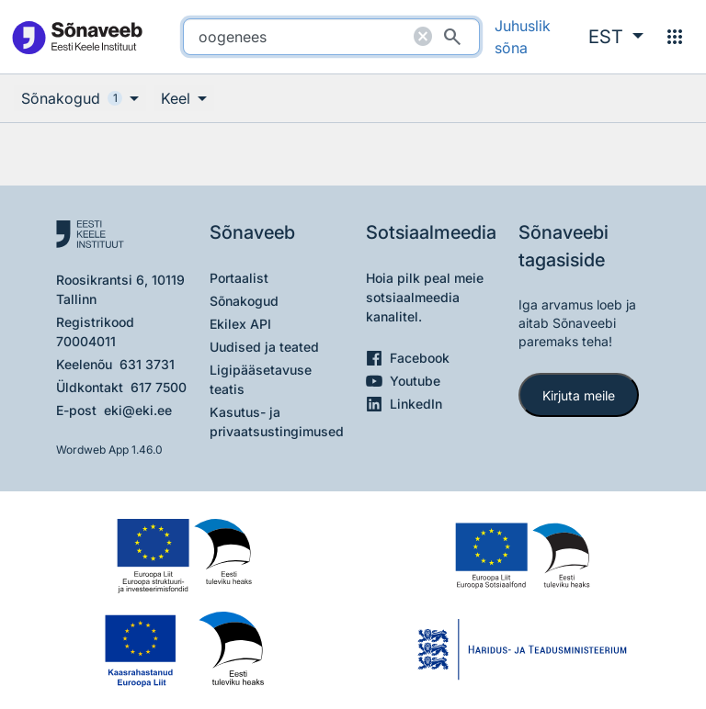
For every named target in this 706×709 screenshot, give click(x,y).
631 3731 (147, 364)
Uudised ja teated (264, 346)
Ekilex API (240, 324)
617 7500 (159, 387)
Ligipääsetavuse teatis (261, 379)
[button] (615, 37)
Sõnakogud (244, 301)
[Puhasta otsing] (423, 37)
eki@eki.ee (138, 410)
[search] (331, 36)
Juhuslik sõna (523, 37)
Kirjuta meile (578, 395)
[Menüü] (674, 36)
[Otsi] (452, 37)
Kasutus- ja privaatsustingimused (277, 421)
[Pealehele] (77, 37)
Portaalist (239, 278)
